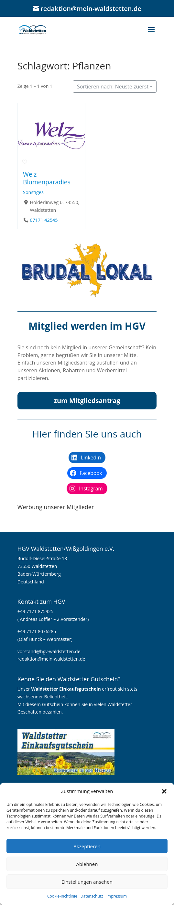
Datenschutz (92, 896)
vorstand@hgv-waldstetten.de (49, 651)
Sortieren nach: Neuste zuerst (112, 86)
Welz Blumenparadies (47, 178)
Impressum (116, 896)
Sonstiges (33, 192)
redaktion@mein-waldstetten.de (51, 659)
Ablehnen (87, 864)
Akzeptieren (86, 846)
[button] (164, 791)
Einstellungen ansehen (87, 882)
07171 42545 (44, 220)
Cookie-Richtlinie (62, 896)
